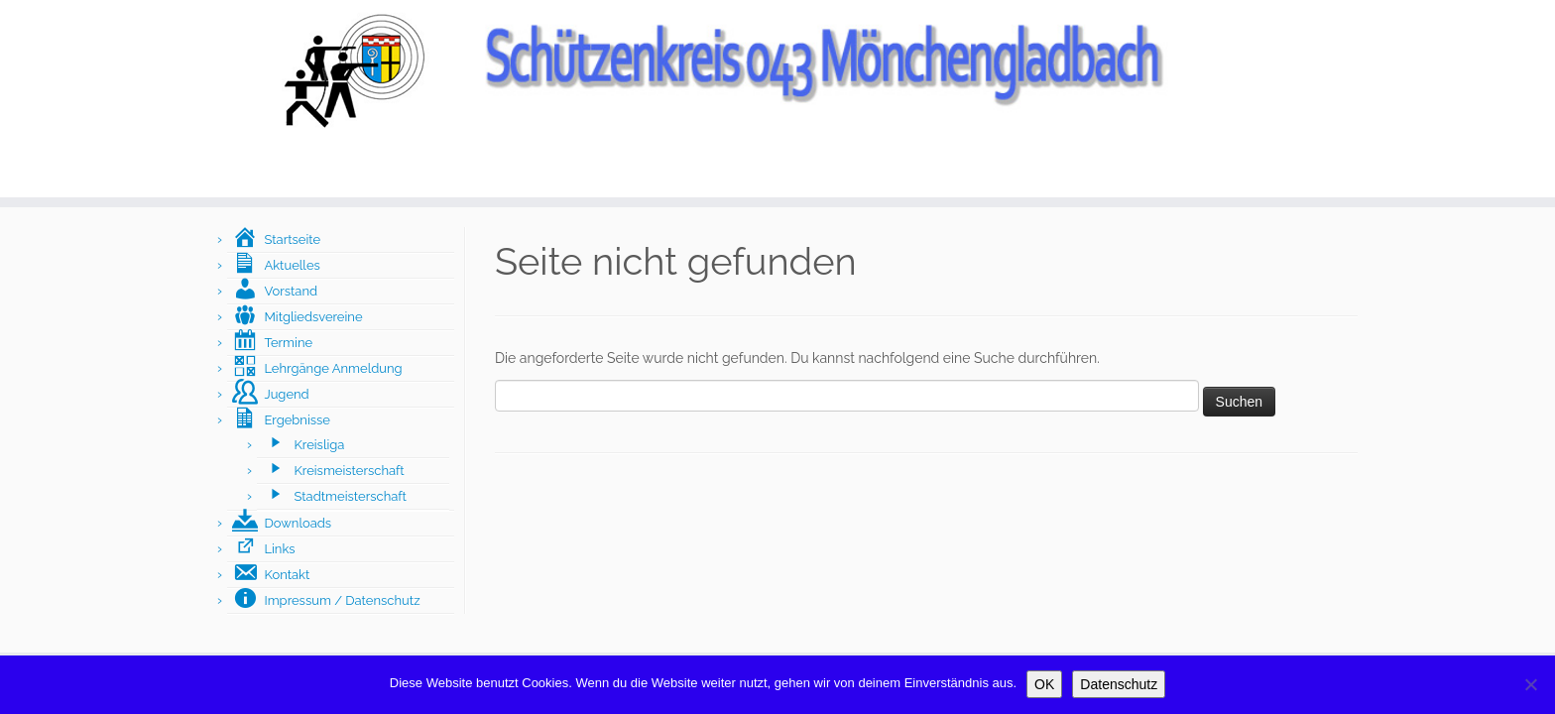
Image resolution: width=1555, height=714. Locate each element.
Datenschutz (1118, 684)
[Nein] (1530, 684)
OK (1044, 684)
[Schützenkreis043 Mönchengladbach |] (777, 69)
